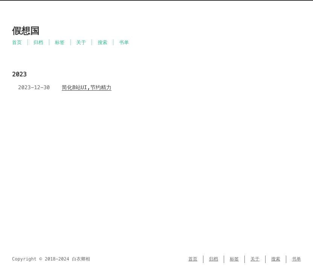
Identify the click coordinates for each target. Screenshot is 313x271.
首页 (17, 42)
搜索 (102, 42)
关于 (81, 42)
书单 (124, 42)
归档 (38, 42)
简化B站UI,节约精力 (86, 87)
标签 (60, 42)
